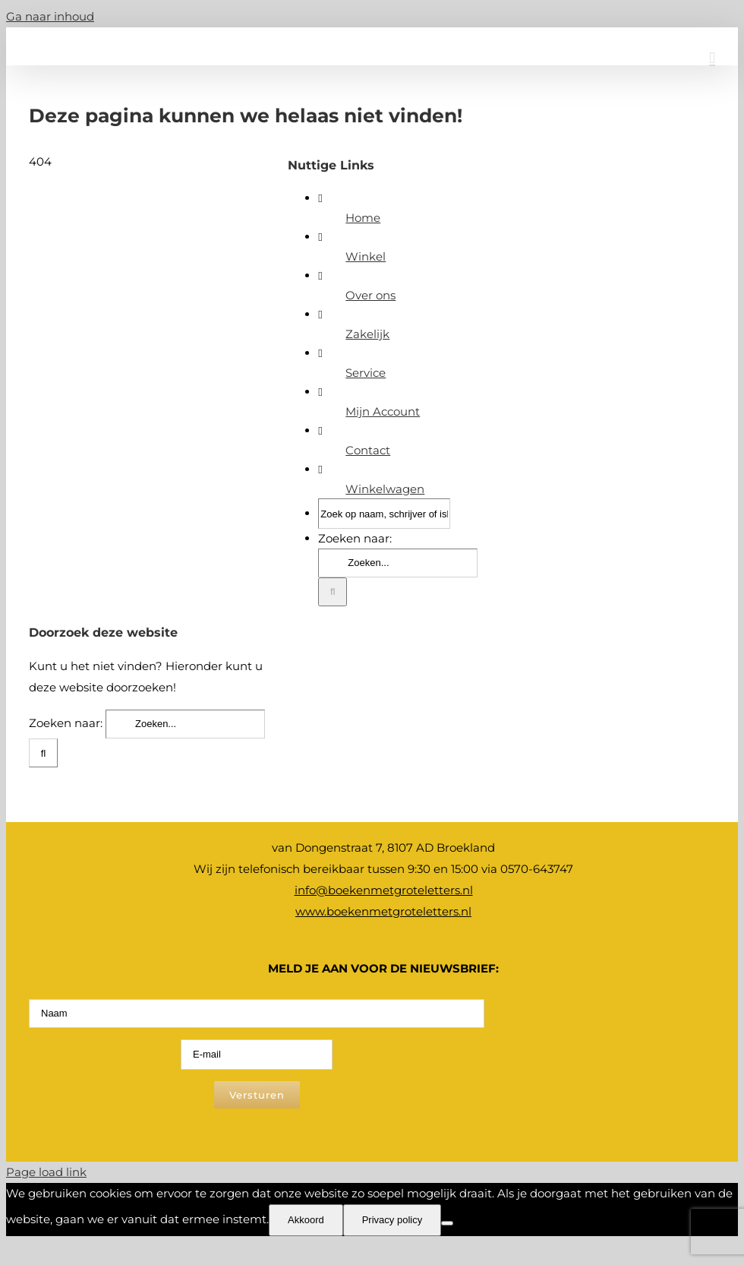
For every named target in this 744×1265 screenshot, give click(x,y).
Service (365, 372)
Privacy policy (392, 1219)
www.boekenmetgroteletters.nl (383, 911)
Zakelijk (367, 334)
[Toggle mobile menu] (712, 58)
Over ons (370, 295)
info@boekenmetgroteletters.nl (384, 890)
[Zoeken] (332, 591)
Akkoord (306, 1219)
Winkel (365, 256)
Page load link (46, 1172)
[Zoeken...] (398, 563)
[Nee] (447, 1223)
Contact (367, 450)
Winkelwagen (384, 489)
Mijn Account (382, 411)
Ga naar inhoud (50, 16)
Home (362, 217)
